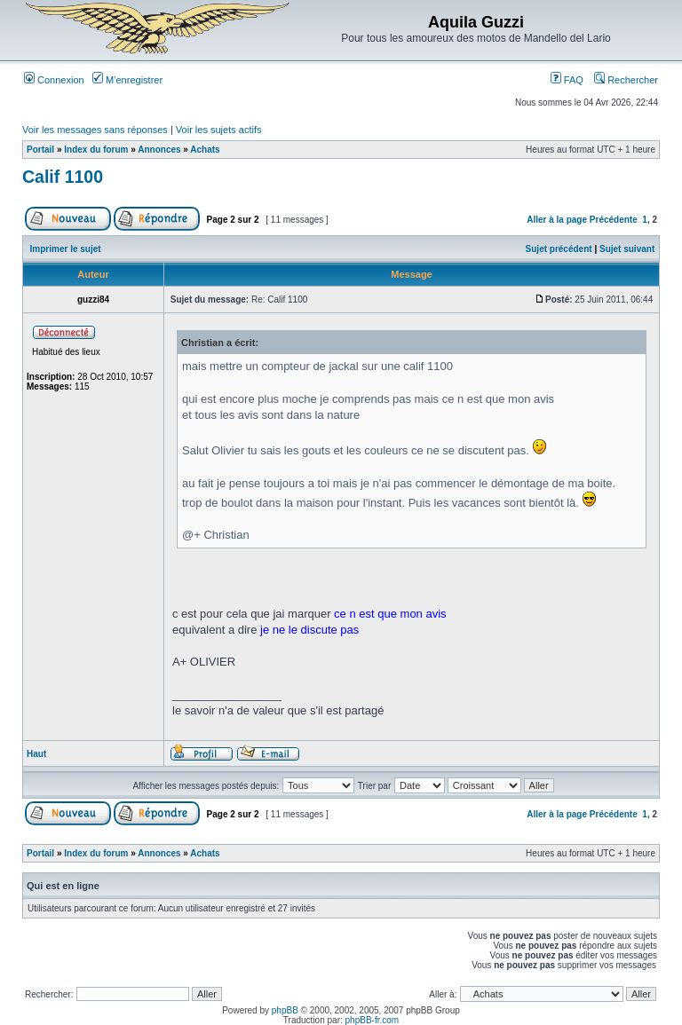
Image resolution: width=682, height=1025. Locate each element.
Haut (36, 754)
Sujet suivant (626, 249)
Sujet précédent (559, 249)
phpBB (285, 1010)
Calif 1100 (62, 176)
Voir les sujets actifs (219, 129)
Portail (40, 149)
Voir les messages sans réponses (95, 129)
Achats (204, 149)
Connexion (54, 80)
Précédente (614, 220)
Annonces (159, 149)
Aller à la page (557, 220)
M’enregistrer (127, 80)
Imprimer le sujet (65, 249)
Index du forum (96, 149)
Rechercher (626, 80)
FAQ (567, 80)
